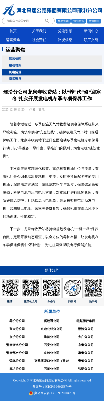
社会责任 (39, 40)
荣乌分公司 (17, 361)
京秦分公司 (86, 345)
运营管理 (15, 59)
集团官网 (63, 21)
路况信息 (65, 40)
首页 (13, 31)
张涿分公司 (86, 369)
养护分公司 (17, 321)
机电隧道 (15, 72)
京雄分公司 (51, 353)
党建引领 (65, 31)
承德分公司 (51, 337)
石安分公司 (51, 345)
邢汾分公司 (86, 329)
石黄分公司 (51, 369)
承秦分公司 (86, 353)
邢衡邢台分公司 (17, 353)
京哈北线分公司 (51, 329)
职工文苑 (91, 40)
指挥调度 (15, 79)
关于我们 (39, 31)
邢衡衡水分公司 (17, 345)
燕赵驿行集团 (85, 321)
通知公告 (78, 21)
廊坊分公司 (17, 369)
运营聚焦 (13, 40)
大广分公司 (86, 337)
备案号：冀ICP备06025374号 (52, 386)
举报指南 (94, 21)
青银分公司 (86, 361)
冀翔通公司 (51, 321)
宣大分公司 (17, 329)
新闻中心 (91, 31)
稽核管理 (15, 65)
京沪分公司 (17, 337)
